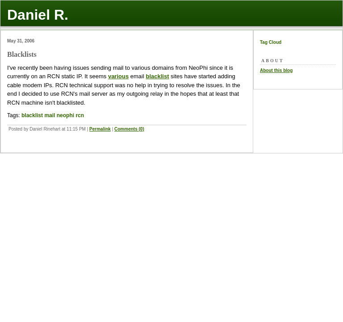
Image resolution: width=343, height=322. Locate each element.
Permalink (100, 129)
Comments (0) (129, 129)
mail (49, 115)
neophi (65, 115)
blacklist (157, 76)
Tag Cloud (270, 42)
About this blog (276, 70)
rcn (79, 115)
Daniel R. (37, 15)
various (118, 76)
